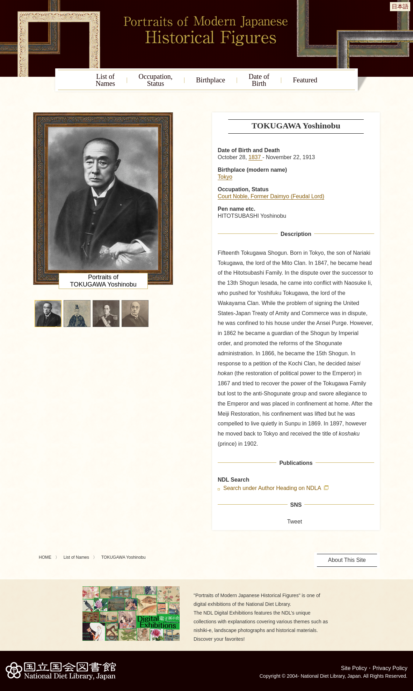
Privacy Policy (389, 668)
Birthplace (210, 80)
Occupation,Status (156, 80)
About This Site (347, 560)
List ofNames (105, 80)
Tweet (294, 522)
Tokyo (225, 177)
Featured (305, 80)
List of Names (76, 557)
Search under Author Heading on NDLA (273, 488)
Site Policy (354, 668)
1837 (255, 157)
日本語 (400, 6)
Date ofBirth (259, 80)
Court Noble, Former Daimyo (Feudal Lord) (271, 196)
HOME (45, 557)
